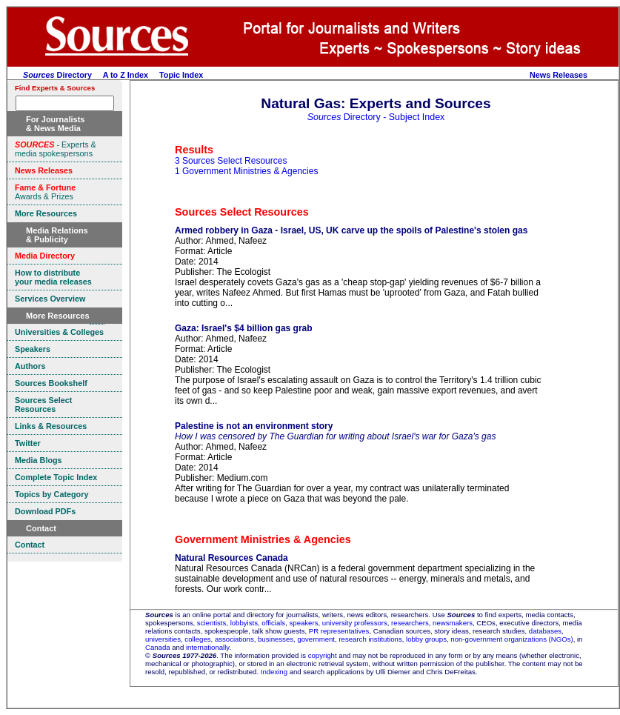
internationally (208, 647)
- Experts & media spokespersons (55, 149)
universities (163, 639)
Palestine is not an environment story (254, 426)
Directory (57, 74)
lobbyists (244, 623)
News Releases (558, 74)
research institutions (370, 639)
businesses (275, 639)
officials (273, 623)
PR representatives (339, 631)
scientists (211, 623)
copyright (322, 655)
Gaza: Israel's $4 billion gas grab (244, 328)
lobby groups (426, 639)
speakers (304, 623)
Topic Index (181, 74)
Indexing (274, 672)
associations (234, 639)
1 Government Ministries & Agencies (246, 171)
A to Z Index (125, 74)
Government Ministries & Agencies (263, 539)
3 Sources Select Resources (231, 161)
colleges (197, 639)
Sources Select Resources (242, 212)
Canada (157, 647)
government (316, 639)
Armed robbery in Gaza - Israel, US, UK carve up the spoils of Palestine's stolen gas (351, 230)
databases (545, 631)
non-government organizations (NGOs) (511, 639)
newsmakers (453, 623)
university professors (354, 623)
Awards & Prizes (45, 192)
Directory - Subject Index (376, 117)
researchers (410, 623)
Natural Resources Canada (231, 558)
